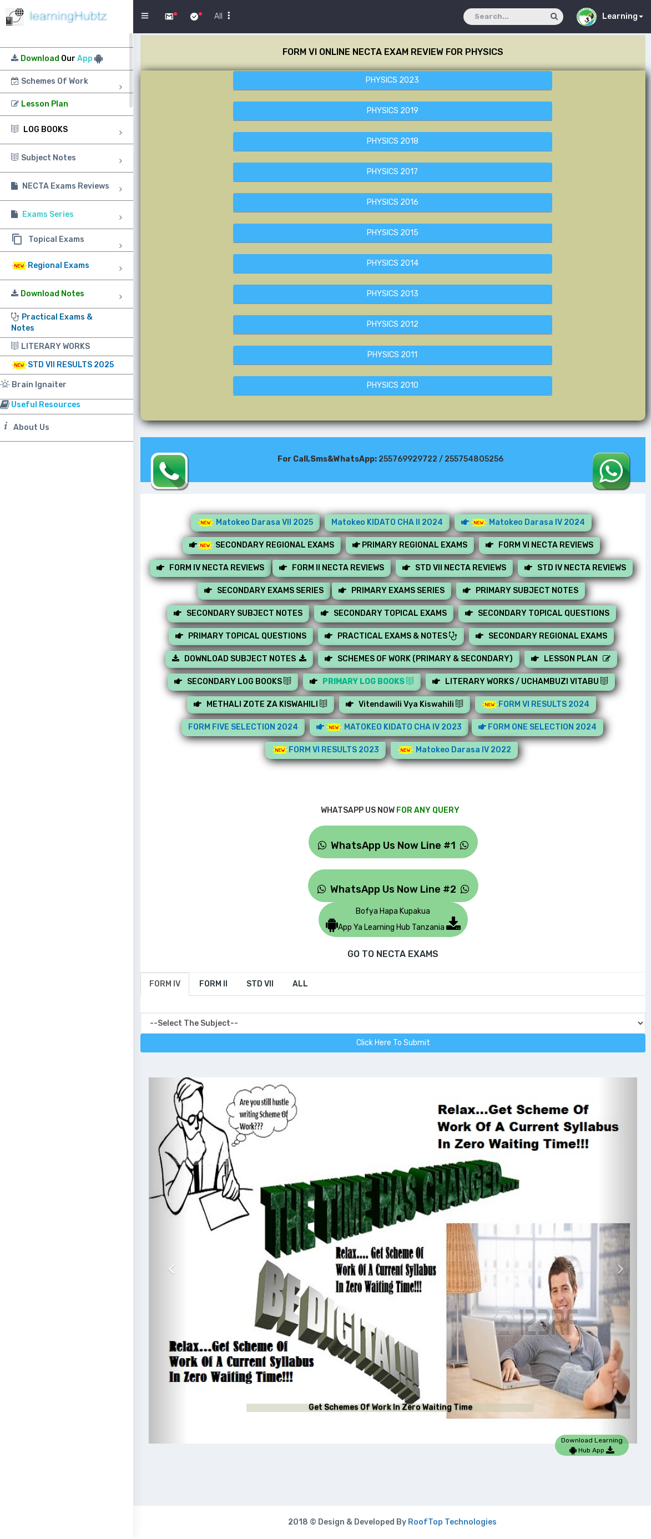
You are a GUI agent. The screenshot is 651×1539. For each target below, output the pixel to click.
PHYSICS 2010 (392, 385)
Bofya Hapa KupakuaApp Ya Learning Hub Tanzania (393, 919)
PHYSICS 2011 (392, 355)
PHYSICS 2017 (392, 171)
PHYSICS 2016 (392, 202)
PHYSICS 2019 (392, 110)
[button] (168, 1260)
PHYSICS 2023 (392, 80)
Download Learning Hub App (592, 1445)
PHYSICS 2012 (392, 324)
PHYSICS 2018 (392, 141)
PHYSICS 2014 (392, 263)
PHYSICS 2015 (392, 232)
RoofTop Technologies (452, 1522)
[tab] (164, 984)
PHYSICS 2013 (392, 293)
